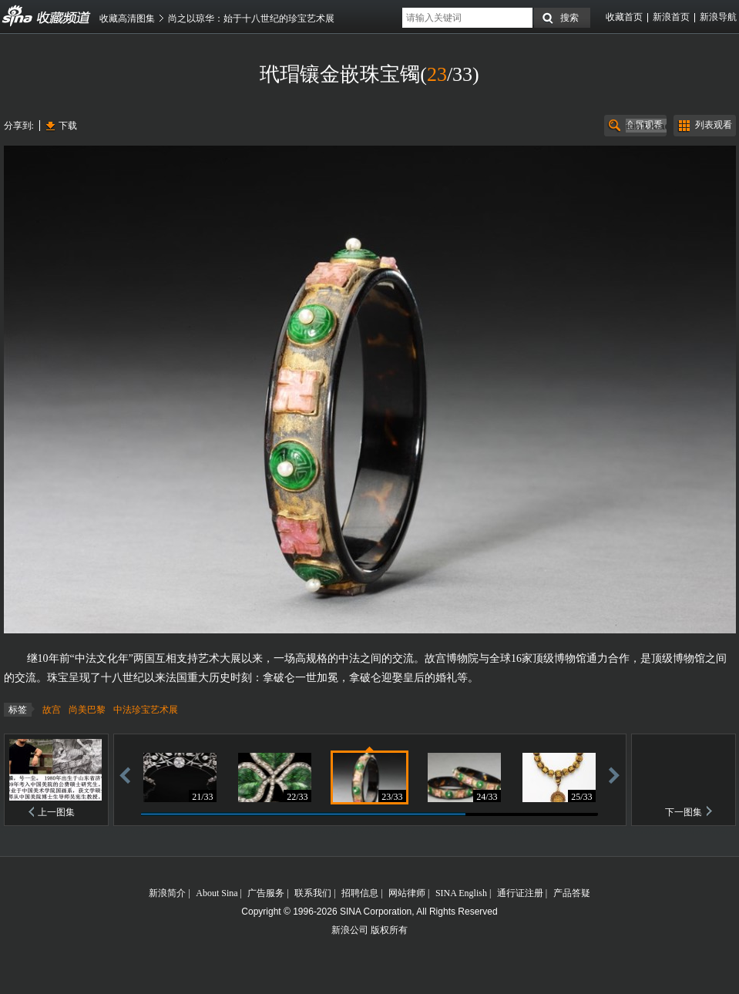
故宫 (51, 709)
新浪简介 (167, 893)
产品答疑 (571, 893)
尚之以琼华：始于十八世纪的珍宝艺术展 (251, 18)
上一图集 (56, 812)
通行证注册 (520, 893)
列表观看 (713, 124)
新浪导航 (718, 17)
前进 (614, 774)
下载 (68, 125)
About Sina (216, 893)
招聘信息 (359, 893)
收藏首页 (624, 17)
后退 (125, 774)
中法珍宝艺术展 (145, 709)
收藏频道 (18, 16)
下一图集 (683, 812)
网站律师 (406, 893)
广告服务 (265, 893)
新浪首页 (671, 17)
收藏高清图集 (127, 18)
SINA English (461, 893)
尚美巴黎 (87, 709)
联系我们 (312, 893)
